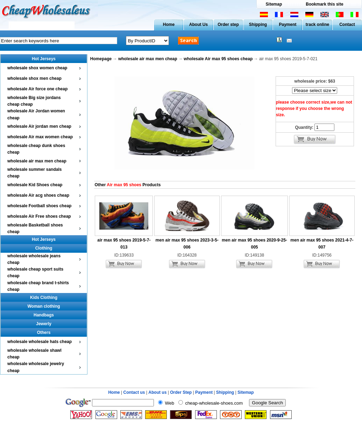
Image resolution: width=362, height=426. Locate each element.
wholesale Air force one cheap (37, 88)
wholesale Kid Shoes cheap (34, 184)
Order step (228, 24)
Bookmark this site (324, 4)
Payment (287, 24)
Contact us (134, 392)
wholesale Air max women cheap (40, 136)
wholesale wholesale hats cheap (39, 341)
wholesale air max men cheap (36, 161)
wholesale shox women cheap (37, 67)
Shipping (258, 24)
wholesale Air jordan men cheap (39, 126)
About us (157, 392)
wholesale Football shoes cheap (39, 205)
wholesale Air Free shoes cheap (39, 216)
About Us (198, 24)
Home (169, 24)
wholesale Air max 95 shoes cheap (218, 58)
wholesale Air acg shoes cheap (38, 195)
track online (317, 24)
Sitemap (274, 4)
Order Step (181, 392)
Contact (347, 24)
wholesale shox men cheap (34, 78)
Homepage (101, 58)
